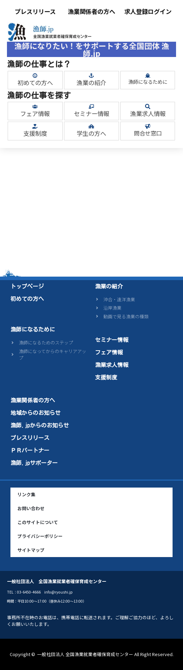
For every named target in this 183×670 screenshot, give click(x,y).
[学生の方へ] (91, 126)
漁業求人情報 (148, 113)
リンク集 (26, 494)
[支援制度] (35, 126)
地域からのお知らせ (35, 413)
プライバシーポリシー (40, 536)
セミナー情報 (91, 113)
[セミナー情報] (91, 106)
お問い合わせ (31, 508)
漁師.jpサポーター (34, 463)
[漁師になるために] (147, 75)
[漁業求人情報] (147, 106)
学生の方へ (91, 133)
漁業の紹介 (91, 82)
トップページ (27, 286)
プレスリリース (35, 11)
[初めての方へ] (35, 75)
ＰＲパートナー (29, 450)
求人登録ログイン (148, 11)
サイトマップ (31, 550)
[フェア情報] (35, 106)
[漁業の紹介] (91, 75)
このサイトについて (37, 522)
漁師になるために (147, 81)
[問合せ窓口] (147, 126)
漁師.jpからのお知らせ (39, 425)
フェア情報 (35, 113)
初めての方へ (35, 82)
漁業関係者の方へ (91, 11)
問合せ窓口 (148, 133)
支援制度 (35, 133)
